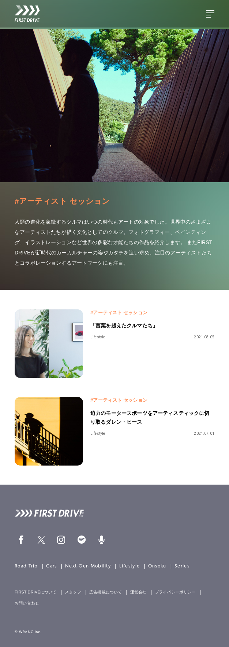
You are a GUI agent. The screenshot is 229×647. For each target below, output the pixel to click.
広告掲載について (105, 592)
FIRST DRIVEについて (36, 592)
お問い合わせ (27, 603)
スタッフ (73, 592)
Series (181, 566)
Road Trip (26, 566)
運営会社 (138, 592)
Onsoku (157, 566)
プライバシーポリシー (175, 592)
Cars (51, 566)
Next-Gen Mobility (88, 566)
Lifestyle (129, 566)
